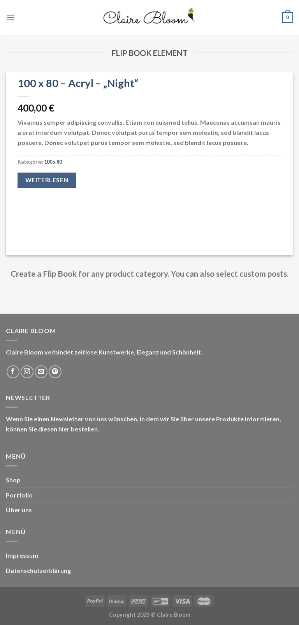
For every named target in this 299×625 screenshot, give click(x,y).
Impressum (22, 555)
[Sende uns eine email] (41, 371)
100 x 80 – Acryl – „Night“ (78, 83)
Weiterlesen (47, 179)
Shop (13, 480)
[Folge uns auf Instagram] (27, 371)
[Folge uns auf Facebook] (13, 371)
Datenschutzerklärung (38, 570)
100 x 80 (53, 162)
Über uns (19, 509)
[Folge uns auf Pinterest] (55, 371)
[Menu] (10, 17)
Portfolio (19, 495)
